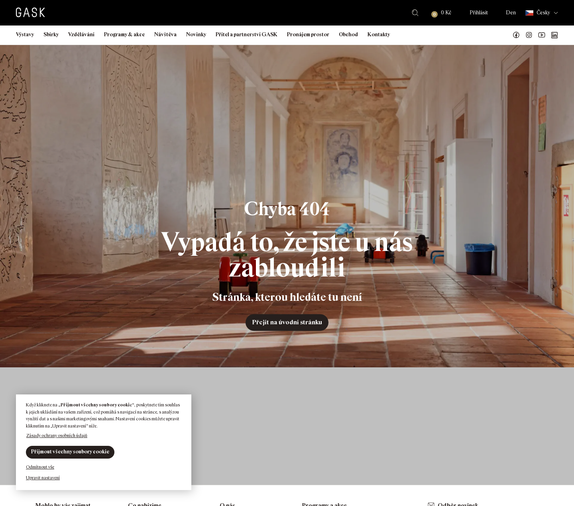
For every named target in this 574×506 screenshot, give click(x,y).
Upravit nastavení (43, 478)
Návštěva (165, 34)
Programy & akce (124, 34)
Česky (537, 13)
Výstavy (25, 34)
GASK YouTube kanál (541, 35)
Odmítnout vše (40, 467)
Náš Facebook (516, 35)
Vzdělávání (81, 34)
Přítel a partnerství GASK (246, 34)
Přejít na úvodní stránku (287, 322)
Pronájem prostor (308, 34)
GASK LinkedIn (554, 35)
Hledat (415, 12)
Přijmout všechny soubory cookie (70, 452)
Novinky (196, 34)
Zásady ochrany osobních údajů (56, 435)
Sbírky (51, 34)
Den (511, 13)
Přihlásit (479, 13)
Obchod (348, 34)
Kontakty (379, 34)
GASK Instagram (529, 35)
